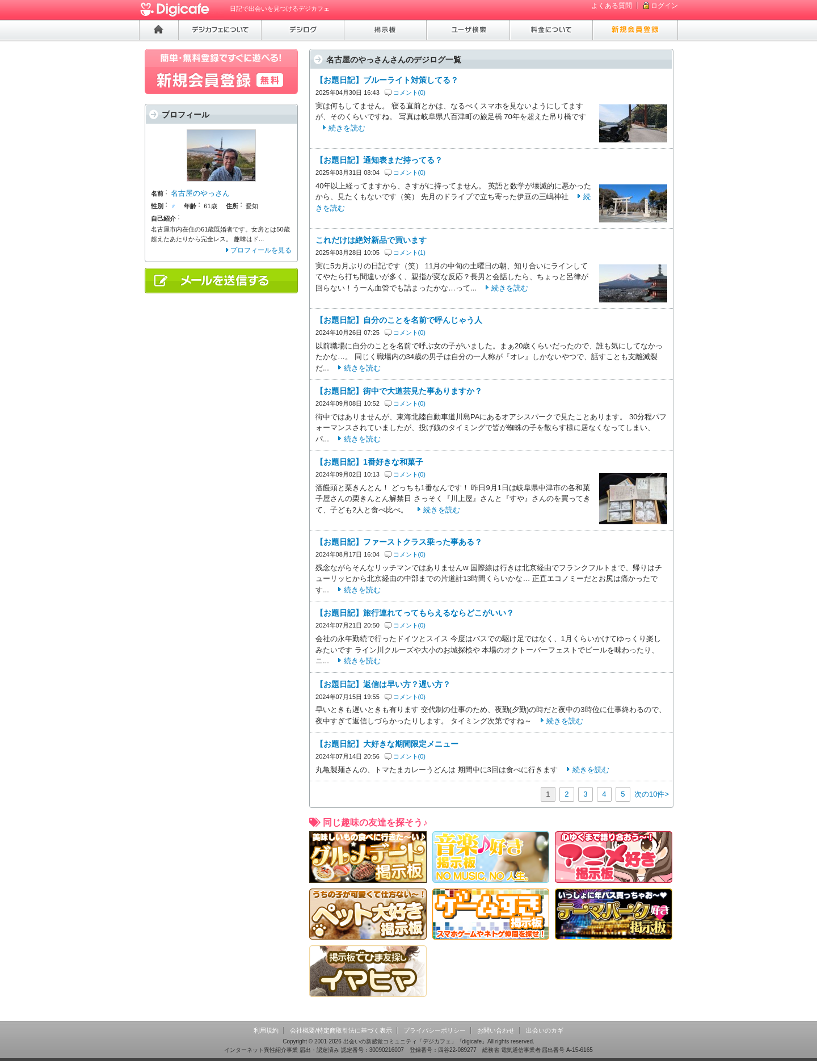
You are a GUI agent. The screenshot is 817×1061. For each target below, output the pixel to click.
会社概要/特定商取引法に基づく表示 (340, 1030)
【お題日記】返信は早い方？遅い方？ (382, 684)
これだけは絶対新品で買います (371, 240)
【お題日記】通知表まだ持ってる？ (379, 160)
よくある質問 (611, 6)
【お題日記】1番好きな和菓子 (369, 461)
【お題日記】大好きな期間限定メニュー (386, 743)
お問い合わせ (496, 1030)
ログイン (664, 6)
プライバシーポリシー (434, 1030)
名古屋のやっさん (200, 193)
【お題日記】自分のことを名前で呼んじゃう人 (398, 320)
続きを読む (347, 128)
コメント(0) (409, 92)
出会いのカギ (544, 1030)
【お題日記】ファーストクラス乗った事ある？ (398, 541)
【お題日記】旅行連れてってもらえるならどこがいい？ (414, 612)
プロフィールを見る (261, 250)
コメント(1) (409, 252)
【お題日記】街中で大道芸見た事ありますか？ (398, 390)
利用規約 (266, 1030)
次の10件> (651, 794)
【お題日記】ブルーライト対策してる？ (386, 80)
